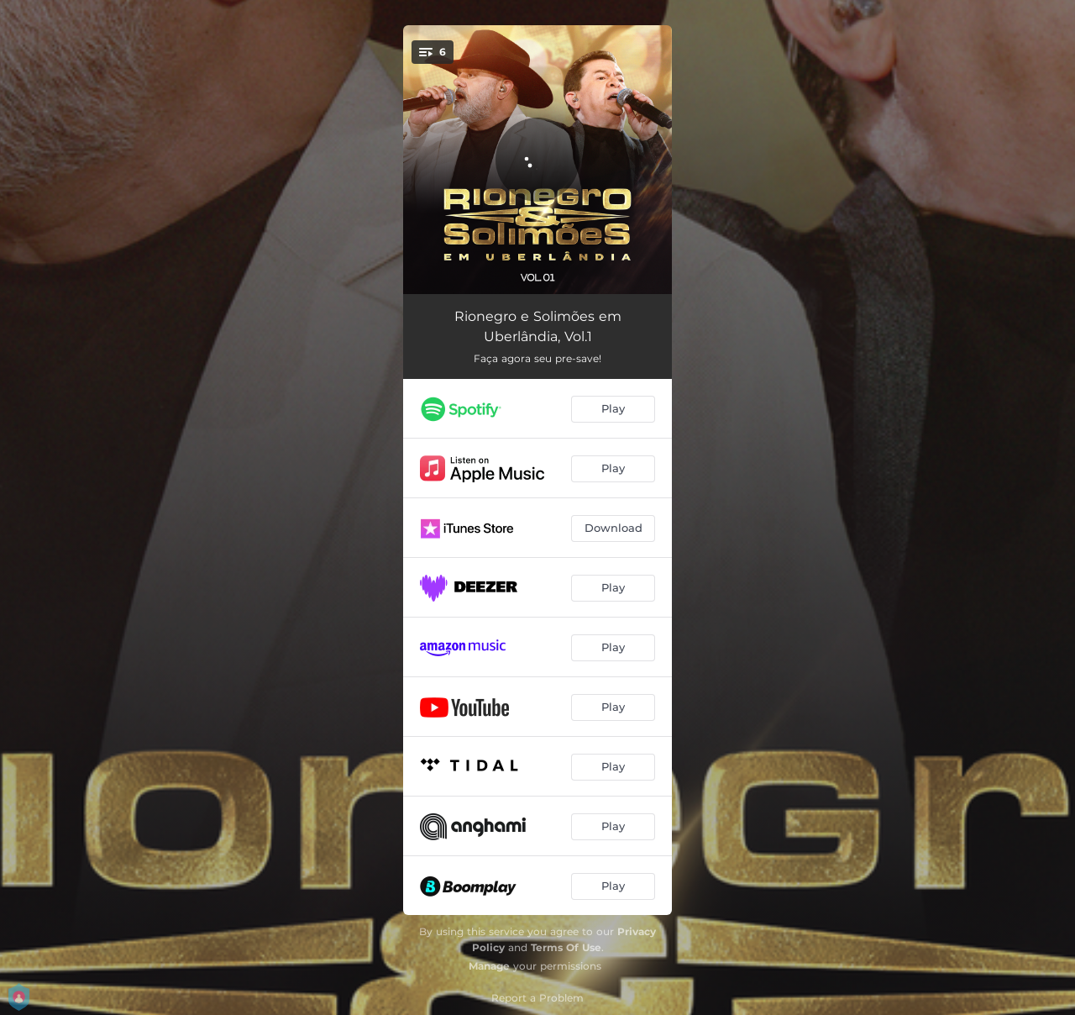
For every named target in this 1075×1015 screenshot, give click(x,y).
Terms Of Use (566, 947)
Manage (489, 966)
